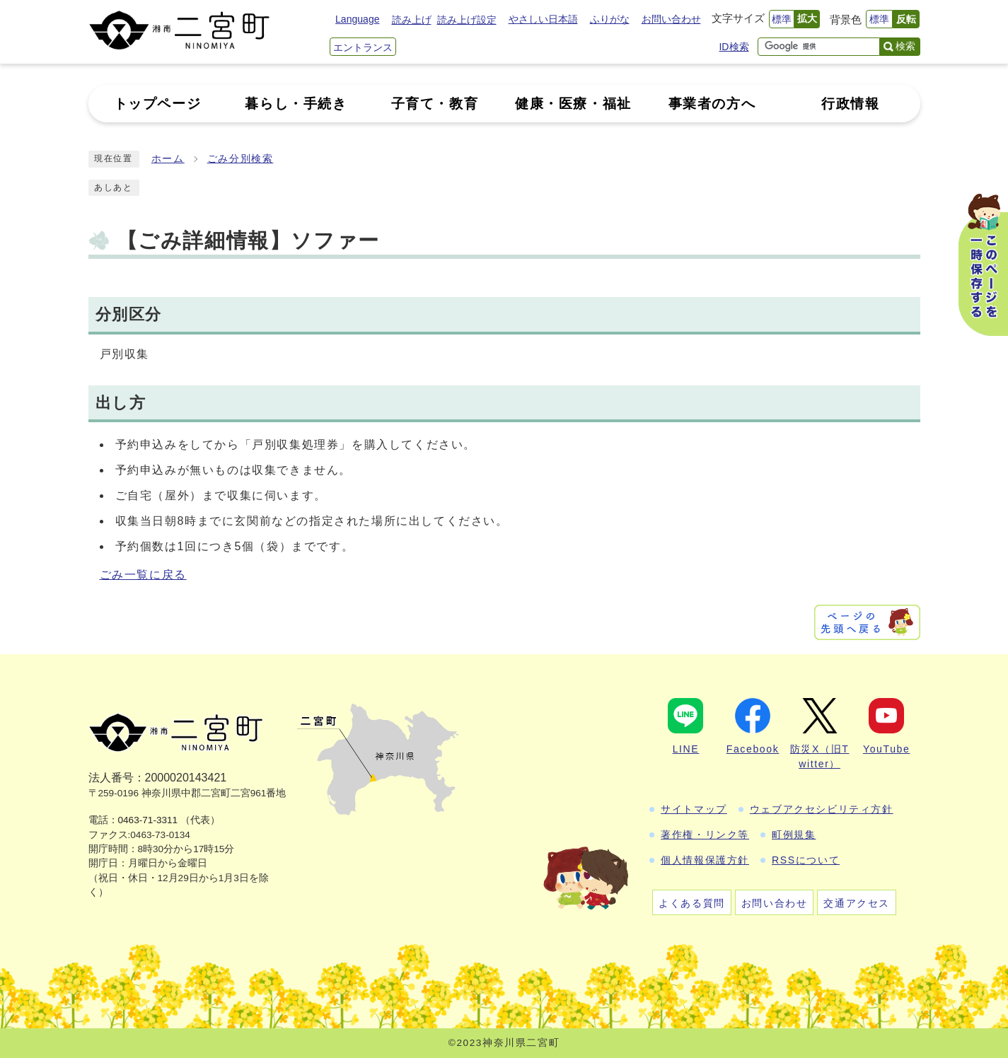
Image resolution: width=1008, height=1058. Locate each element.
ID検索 (733, 46)
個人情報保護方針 (705, 860)
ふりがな (610, 19)
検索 (905, 46)
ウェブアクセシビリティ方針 (821, 809)
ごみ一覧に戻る (143, 575)
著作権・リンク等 (705, 834)
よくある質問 (692, 903)
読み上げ (411, 19)
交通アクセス (856, 903)
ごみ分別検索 (240, 158)
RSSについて (806, 860)
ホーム (168, 158)
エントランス (363, 47)
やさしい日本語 (543, 19)
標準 (782, 19)
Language (357, 19)
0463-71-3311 (148, 820)
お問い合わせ (671, 19)
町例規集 (794, 834)
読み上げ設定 (467, 19)
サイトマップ (694, 809)
